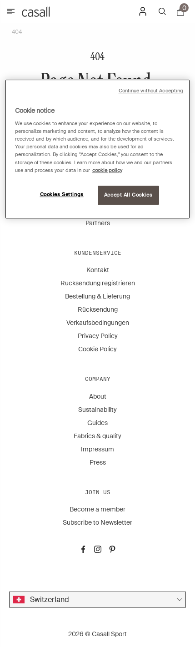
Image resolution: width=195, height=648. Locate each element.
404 (17, 31)
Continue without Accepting (151, 91)
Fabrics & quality (97, 436)
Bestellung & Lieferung (97, 296)
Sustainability (97, 409)
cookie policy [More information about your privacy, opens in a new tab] (107, 170)
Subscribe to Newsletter (97, 522)
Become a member (97, 509)
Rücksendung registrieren (97, 283)
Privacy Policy (98, 336)
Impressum (97, 449)
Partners (97, 223)
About (97, 396)
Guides (97, 423)
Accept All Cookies (128, 195)
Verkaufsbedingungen (97, 323)
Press (98, 462)
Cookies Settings (62, 194)
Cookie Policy (97, 349)
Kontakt (97, 270)
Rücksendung (98, 309)
